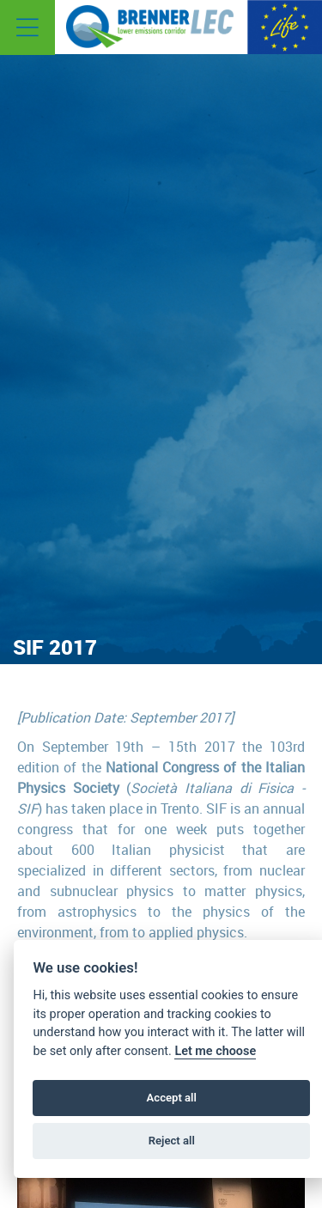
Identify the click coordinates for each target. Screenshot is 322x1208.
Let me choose (215, 1051)
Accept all (172, 1097)
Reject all (172, 1140)
